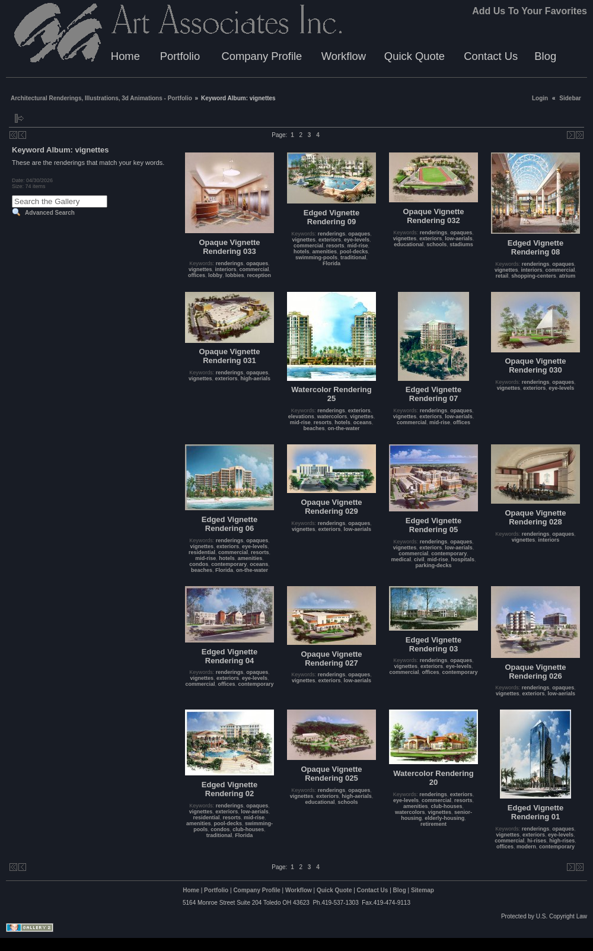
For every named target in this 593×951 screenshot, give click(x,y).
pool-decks (354, 252)
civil (419, 559)
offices (196, 275)
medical (401, 559)
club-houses (248, 829)
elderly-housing (444, 818)
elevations (301, 416)
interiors (225, 269)
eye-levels (356, 240)
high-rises (562, 841)
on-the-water (344, 428)
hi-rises (536, 841)
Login (540, 98)
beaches (313, 428)
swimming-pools (316, 257)
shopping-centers (533, 276)
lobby (215, 275)
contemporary (229, 564)
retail (502, 276)
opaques (257, 263)
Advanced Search (50, 212)
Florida (331, 263)
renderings (230, 263)
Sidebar (570, 98)
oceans (362, 422)
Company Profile (261, 56)
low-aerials (459, 238)
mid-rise (357, 246)
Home (125, 56)
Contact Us (491, 56)
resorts (335, 246)
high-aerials (256, 378)
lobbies (234, 275)
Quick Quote (414, 56)
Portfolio (180, 56)
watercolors (332, 416)
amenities (324, 252)
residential (202, 552)
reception (259, 275)
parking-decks (433, 565)
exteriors (329, 240)
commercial (254, 269)
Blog (545, 56)
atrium (567, 276)
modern (526, 847)
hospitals (463, 559)
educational (408, 244)
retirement (433, 824)
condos (198, 564)
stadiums (461, 244)
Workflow (343, 56)
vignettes (200, 269)
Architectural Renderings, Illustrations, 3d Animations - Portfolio (101, 98)
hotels (302, 252)
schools (436, 244)
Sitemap (422, 890)
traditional (353, 257)
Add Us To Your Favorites (529, 11)
